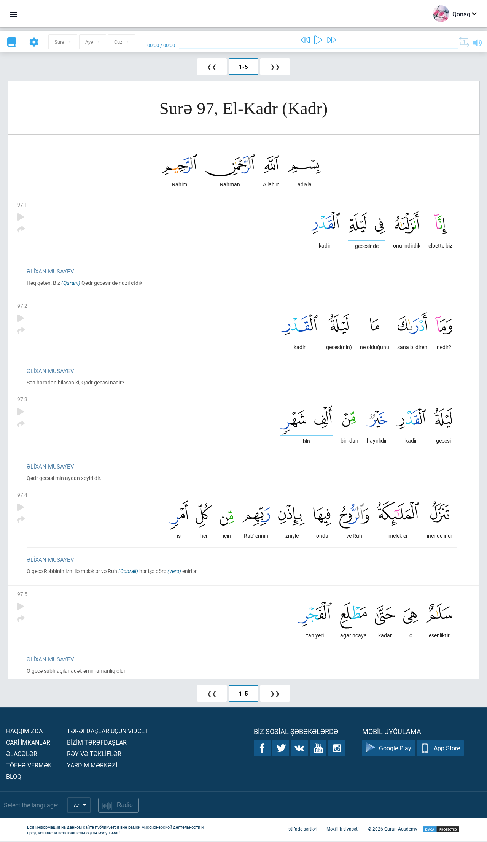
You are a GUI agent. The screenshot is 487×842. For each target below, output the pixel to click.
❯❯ (275, 66)
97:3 (22, 399)
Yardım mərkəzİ (92, 766)
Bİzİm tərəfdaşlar (97, 743)
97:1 (22, 204)
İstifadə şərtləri (302, 830)
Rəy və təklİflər (94, 754)
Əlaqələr (21, 754)
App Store (440, 749)
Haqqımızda (24, 732)
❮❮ (212, 66)
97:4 (22, 495)
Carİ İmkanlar (28, 743)
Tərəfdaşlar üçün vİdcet (107, 732)
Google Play (388, 749)
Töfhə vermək (29, 766)
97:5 (22, 594)
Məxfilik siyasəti (342, 830)
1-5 (243, 66)
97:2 (22, 306)
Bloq (13, 777)
